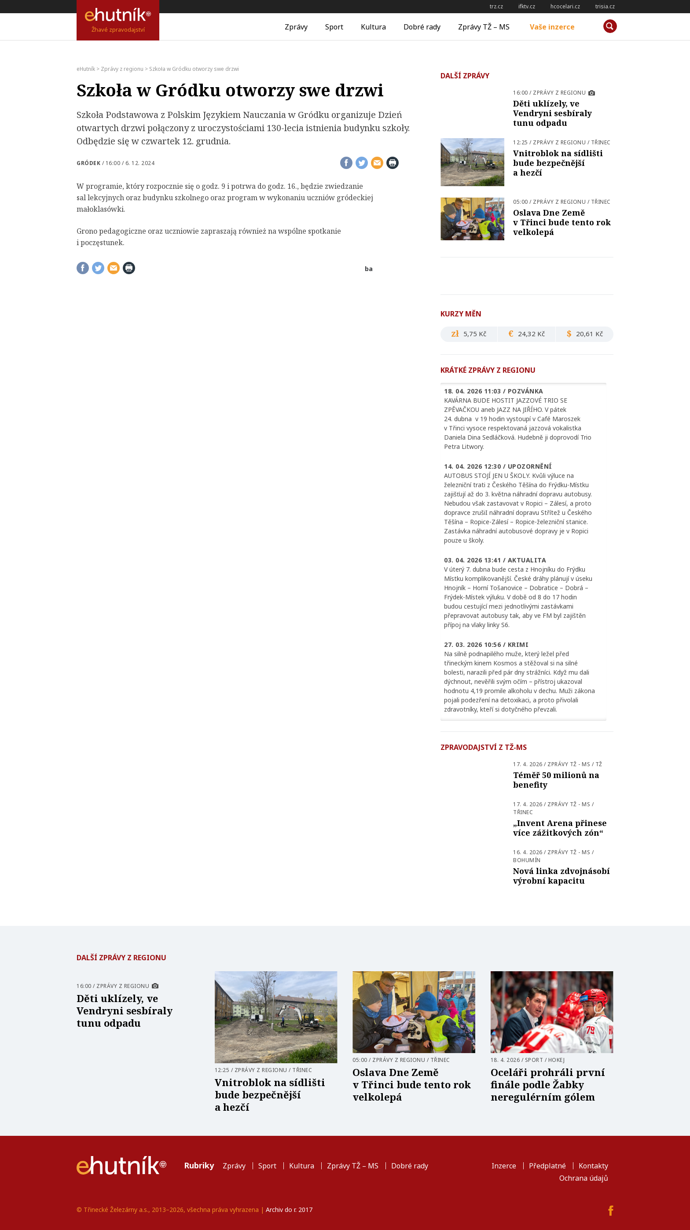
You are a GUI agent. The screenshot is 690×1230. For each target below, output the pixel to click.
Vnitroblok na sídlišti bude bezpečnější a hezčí (558, 163)
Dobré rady (422, 27)
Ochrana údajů (583, 1178)
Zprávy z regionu (559, 92)
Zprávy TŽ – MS (484, 27)
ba (369, 268)
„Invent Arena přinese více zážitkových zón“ (560, 828)
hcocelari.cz (565, 6)
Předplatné (547, 1166)
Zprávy (296, 27)
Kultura (373, 27)
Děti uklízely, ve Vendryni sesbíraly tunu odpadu (552, 113)
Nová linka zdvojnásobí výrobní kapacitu (561, 876)
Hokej (556, 1060)
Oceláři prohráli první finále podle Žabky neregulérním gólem (548, 1084)
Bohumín (527, 860)
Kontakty (593, 1166)
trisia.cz (605, 6)
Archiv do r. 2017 (289, 1209)
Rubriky (199, 1165)
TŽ (598, 764)
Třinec (601, 142)
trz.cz (496, 6)
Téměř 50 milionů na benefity (556, 780)
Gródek (88, 163)
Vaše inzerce (552, 27)
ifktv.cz (526, 6)
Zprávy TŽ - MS (568, 764)
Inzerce (504, 1166)
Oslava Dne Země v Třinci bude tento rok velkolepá (562, 222)
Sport (334, 27)
